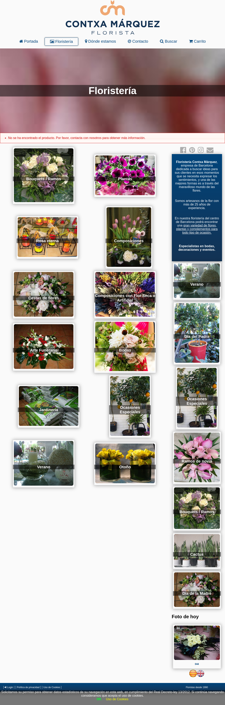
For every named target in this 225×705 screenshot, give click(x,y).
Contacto (138, 41)
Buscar (168, 41)
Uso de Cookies (51, 687)
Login (9, 687)
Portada (28, 41)
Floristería (61, 41)
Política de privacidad (28, 687)
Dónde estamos (100, 41)
